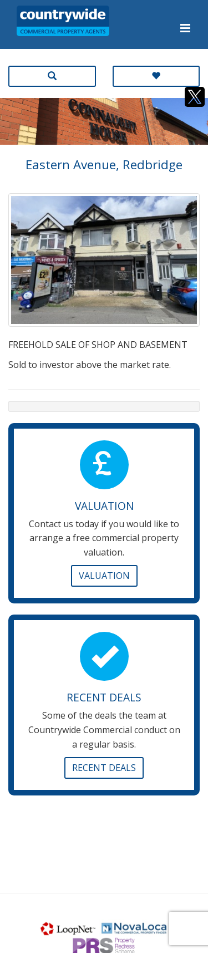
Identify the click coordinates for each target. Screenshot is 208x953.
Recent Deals (104, 768)
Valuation (104, 575)
